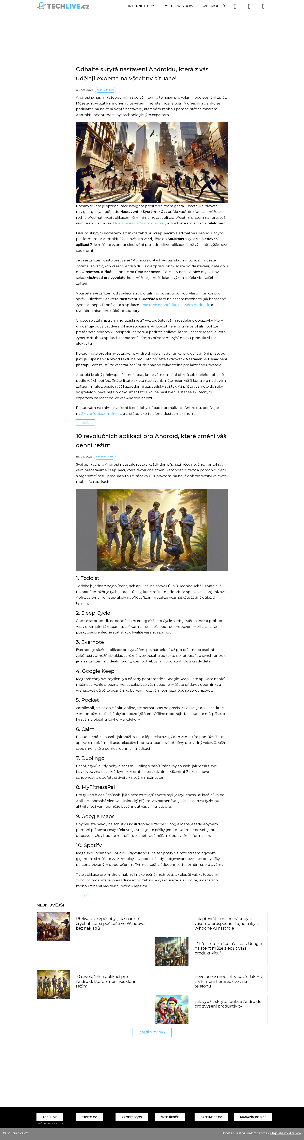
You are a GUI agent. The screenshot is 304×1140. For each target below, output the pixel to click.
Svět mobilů (213, 6)
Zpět (85, 422)
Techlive (50, 1117)
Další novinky (152, 1032)
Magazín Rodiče (253, 1117)
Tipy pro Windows (178, 6)
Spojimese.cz (211, 1117)
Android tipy (105, 89)
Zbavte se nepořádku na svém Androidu (175, 305)
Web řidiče (170, 1117)
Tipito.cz (89, 1117)
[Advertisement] (152, 29)
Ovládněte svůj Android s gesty (139, 223)
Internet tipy (141, 6)
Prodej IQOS (132, 1117)
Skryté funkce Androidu (101, 414)
